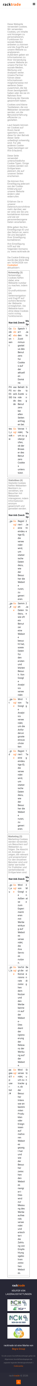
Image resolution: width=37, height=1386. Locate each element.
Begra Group (18, 1349)
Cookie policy (18, 1366)
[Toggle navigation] (34, 4)
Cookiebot (12, 265)
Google (14, 432)
